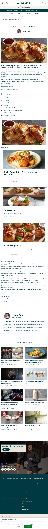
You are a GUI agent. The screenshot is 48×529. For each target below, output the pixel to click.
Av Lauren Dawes (26, 31)
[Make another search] (24, 17)
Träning (11, 13)
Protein (15, 481)
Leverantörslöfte (25, 509)
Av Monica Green (36, 383)
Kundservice (6, 481)
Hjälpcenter (6, 484)
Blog (6, 19)
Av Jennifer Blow (36, 404)
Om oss (23, 481)
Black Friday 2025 (38, 489)
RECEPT (24, 23)
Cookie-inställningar (6, 461)
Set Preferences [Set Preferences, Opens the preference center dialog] (19, 526)
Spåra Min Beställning (5, 491)
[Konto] (42, 3)
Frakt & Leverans (7, 495)
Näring (18, 13)
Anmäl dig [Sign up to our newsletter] (6, 449)
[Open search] (7, 3)
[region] (24, 523)
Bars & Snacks (17, 492)
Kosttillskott (27, 13)
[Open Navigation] (2, 3)
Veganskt (16, 498)
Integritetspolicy (25, 492)
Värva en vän (38, 482)
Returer (5, 487)
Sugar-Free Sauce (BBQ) (9, 107)
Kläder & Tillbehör (15, 488)
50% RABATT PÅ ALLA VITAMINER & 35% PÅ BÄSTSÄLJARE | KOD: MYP (24, 10)
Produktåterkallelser (7, 498)
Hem (3, 19)
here (31, 524)
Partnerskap (24, 498)
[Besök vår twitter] (14, 469)
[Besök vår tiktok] (8, 469)
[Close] (46, 519)
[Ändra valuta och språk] (24, 464)
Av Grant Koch (11, 385)
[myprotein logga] (24, 3)
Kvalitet (23, 484)
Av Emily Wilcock (12, 364)
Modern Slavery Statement (25, 488)
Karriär (23, 506)
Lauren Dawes (14, 181)
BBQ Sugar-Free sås (20, 273)
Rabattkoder (37, 486)
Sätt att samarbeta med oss (27, 502)
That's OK (28, 526)
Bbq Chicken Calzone (16, 19)
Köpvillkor (24, 495)
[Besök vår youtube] (11, 469)
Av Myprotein (10, 408)
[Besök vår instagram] (2, 469)
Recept (37, 13)
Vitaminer (16, 495)
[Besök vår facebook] (5, 469)
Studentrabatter (37, 492)
